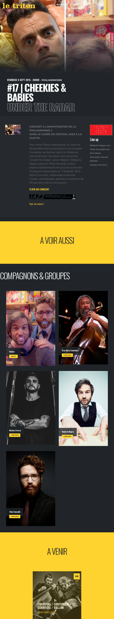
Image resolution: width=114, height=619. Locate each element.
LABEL (74, 4)
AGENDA (62, 4)
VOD (84, 4)
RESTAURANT (73, 8)
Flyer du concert (36, 203)
